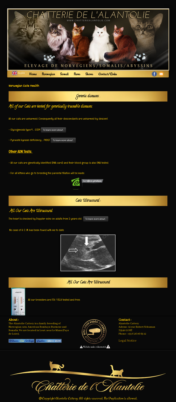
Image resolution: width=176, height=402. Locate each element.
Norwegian (48, 74)
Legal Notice (127, 341)
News (77, 74)
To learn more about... (53, 129)
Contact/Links (107, 74)
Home (33, 74)
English (18, 72)
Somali (64, 74)
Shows (89, 74)
